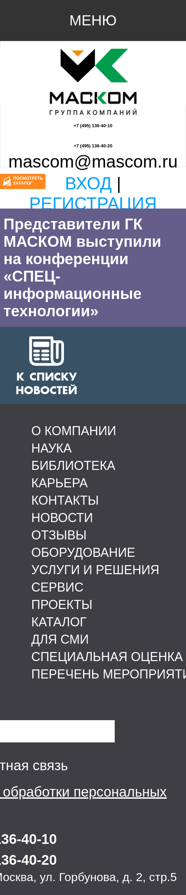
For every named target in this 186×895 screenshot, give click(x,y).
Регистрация (93, 203)
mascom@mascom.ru (93, 161)
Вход (88, 183)
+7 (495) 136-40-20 (93, 145)
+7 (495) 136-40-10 (93, 125)
